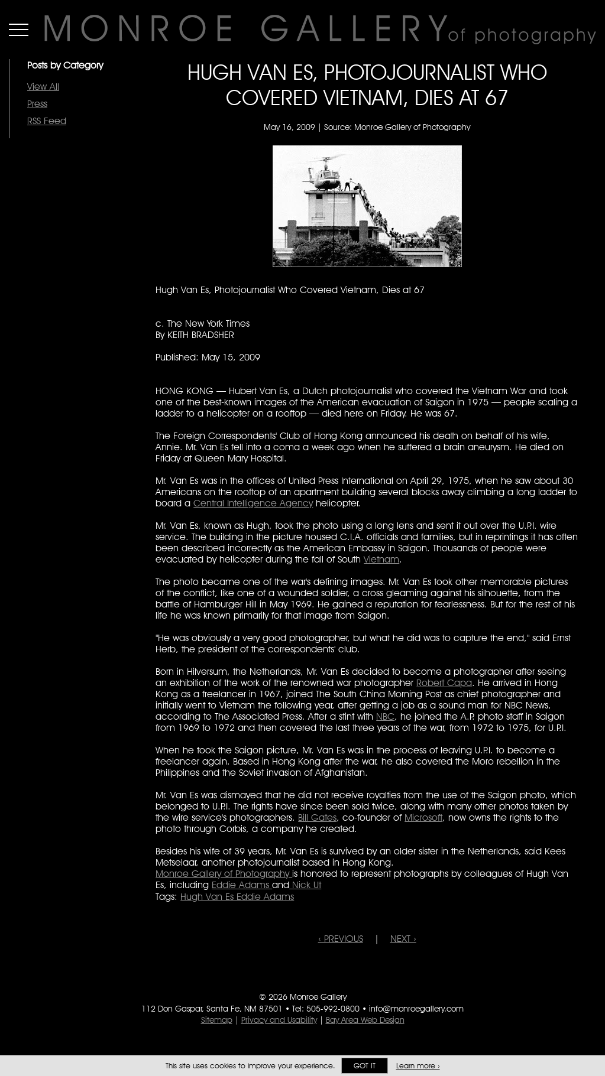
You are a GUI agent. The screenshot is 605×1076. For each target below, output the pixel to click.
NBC (385, 716)
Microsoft (423, 817)
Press (37, 103)
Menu (18, 29)
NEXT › (403, 938)
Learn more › (418, 1065)
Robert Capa (444, 682)
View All (43, 86)
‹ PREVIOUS (340, 938)
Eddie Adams (242, 884)
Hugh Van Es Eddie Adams (237, 896)
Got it (365, 1065)
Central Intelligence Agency (253, 503)
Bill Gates (317, 817)
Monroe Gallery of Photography (224, 873)
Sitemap (216, 1020)
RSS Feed (46, 120)
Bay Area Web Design (365, 1020)
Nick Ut (305, 884)
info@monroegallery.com (416, 1008)
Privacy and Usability (279, 1020)
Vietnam (381, 559)
